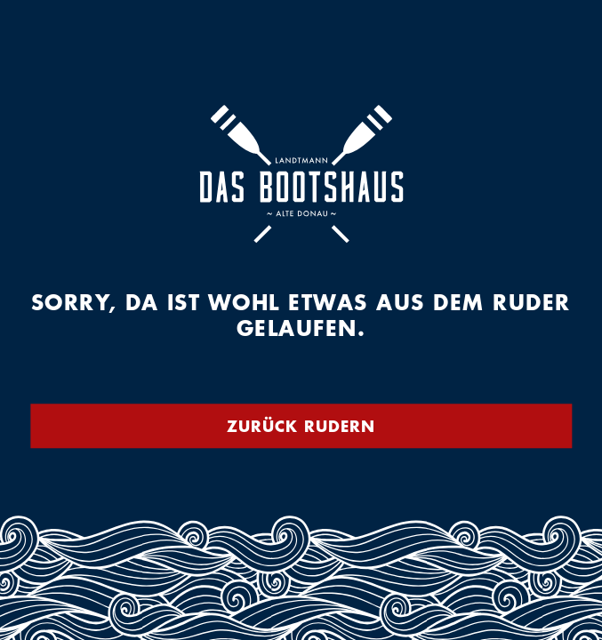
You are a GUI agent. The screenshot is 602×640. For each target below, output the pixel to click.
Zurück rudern (301, 425)
